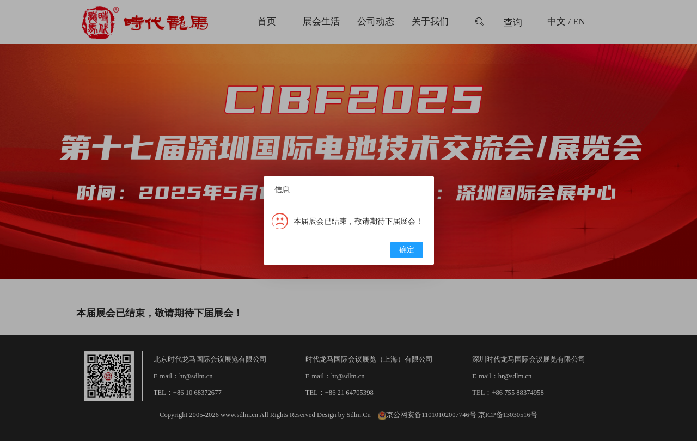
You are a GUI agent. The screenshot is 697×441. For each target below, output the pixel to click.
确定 (406, 250)
